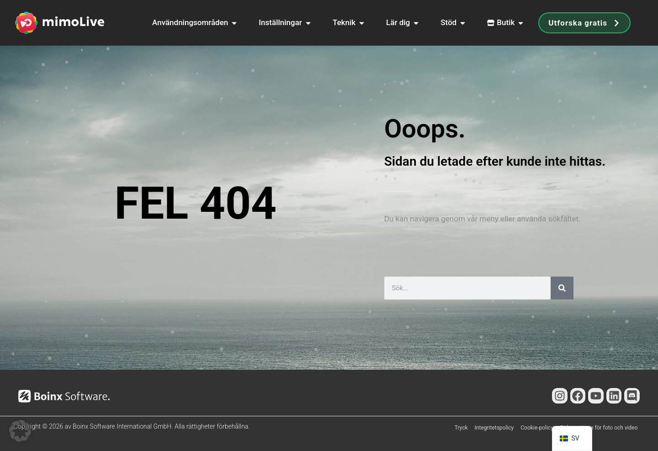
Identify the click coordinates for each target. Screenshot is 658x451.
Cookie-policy (536, 428)
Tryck (461, 428)
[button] (20, 431)
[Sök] (562, 288)
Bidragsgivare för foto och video (599, 428)
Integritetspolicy (494, 428)
